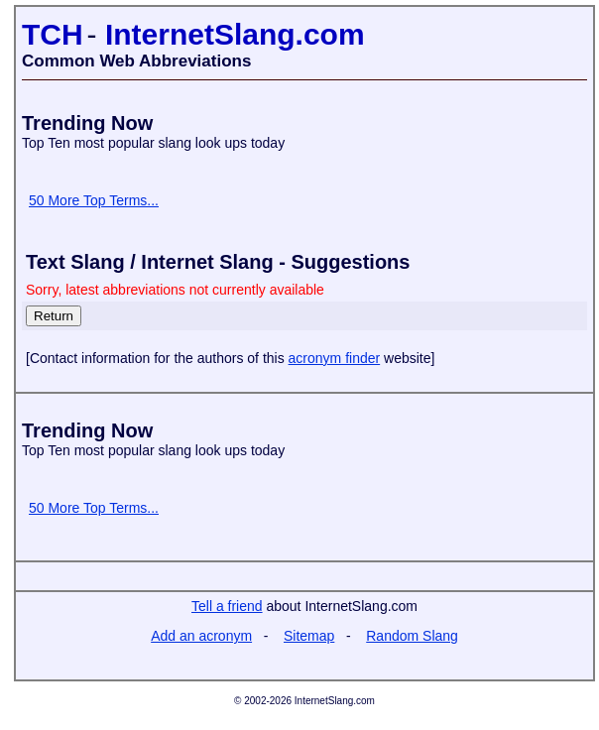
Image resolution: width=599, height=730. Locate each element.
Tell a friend (227, 606)
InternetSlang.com (235, 34)
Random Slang (412, 636)
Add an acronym (201, 636)
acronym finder (335, 358)
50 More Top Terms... (94, 200)
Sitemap (309, 636)
